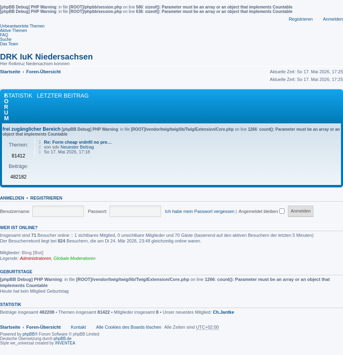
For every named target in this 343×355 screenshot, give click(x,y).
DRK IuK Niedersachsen (46, 56)
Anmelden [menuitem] (333, 19)
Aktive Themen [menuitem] (13, 30)
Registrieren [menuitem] (301, 19)
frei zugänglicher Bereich (31, 129)
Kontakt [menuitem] (78, 327)
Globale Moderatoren (74, 258)
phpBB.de (62, 338)
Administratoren (35, 258)
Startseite (10, 327)
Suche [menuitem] (5, 39)
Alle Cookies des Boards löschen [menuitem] (128, 327)
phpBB (29, 334)
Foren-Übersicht (43, 327)
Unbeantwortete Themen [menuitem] (22, 26)
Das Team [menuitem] (9, 44)
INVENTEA (65, 343)
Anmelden (12, 198)
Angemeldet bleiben (262, 211)
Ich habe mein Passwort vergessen (199, 211)
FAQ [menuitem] (4, 35)
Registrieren (46, 198)
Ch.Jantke (223, 312)
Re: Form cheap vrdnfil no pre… (77, 142)
